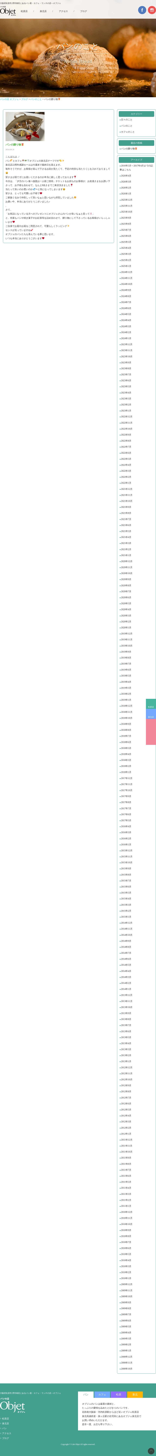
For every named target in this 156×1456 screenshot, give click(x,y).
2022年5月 (126, 459)
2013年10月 (126, 1007)
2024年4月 (126, 320)
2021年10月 (126, 501)
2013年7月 (126, 1025)
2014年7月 (126, 953)
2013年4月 (126, 1043)
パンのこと (126, 126)
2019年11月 (126, 639)
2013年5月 (126, 1037)
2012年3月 (126, 1121)
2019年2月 (126, 694)
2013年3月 (126, 1049)
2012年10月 (126, 1079)
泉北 (135, 1394)
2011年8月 (126, 1164)
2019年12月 (126, 633)
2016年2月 (126, 838)
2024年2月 (126, 332)
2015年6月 (126, 886)
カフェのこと (128, 132)
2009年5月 (126, 1326)
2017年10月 (126, 790)
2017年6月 (126, 814)
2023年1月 (126, 410)
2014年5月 (126, 965)
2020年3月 (126, 615)
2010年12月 (126, 1212)
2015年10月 (126, 862)
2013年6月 (126, 1031)
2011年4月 (126, 1188)
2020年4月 (126, 609)
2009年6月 (126, 1320)
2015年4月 (126, 898)
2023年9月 (126, 362)
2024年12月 (126, 272)
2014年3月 (126, 977)
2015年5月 (126, 892)
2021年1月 (126, 555)
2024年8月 (126, 296)
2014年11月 (126, 929)
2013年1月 (126, 1061)
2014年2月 (126, 983)
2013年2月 (126, 1055)
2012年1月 (126, 1134)
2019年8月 (126, 658)
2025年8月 (126, 224)
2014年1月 (126, 989)
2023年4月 (126, 392)
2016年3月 (126, 832)
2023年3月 (126, 398)
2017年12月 (126, 778)
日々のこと (126, 119)
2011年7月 (126, 1170)
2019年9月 (126, 652)
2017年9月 (126, 796)
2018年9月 (126, 724)
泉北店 (151, 717)
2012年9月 (126, 1085)
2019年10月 (126, 646)
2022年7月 (126, 447)
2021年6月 (126, 525)
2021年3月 (126, 543)
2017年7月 (126, 808)
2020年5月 (126, 603)
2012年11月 (126, 1073)
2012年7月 (126, 1097)
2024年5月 (126, 314)
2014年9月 (126, 941)
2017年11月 (126, 784)
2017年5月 (126, 820)
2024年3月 (126, 326)
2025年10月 (126, 212)
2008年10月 (126, 1369)
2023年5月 (126, 386)
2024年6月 (126, 308)
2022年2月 (126, 477)
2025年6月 (126, 236)
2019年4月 (126, 682)
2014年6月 (126, 959)
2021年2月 (126, 549)
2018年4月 (126, 754)
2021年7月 (126, 519)
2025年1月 (126, 266)
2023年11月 (126, 350)
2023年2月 (126, 404)
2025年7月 (126, 230)
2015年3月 (126, 905)
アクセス (63, 11)
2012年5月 (126, 1109)
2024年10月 (126, 284)
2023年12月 (126, 344)
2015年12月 (126, 850)
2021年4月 (126, 537)
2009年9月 (126, 1302)
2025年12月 (126, 200)
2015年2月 (126, 911)
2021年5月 (126, 531)
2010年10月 (126, 1224)
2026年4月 (126, 176)
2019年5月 (126, 676)
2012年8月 (126, 1091)
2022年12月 (126, 416)
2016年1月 (126, 844)
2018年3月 (126, 760)
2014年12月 (126, 923)
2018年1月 (126, 772)
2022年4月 (126, 465)
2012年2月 (126, 1128)
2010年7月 (126, 1242)
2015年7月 (126, 880)
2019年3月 (126, 688)
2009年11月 (126, 1290)
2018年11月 (126, 712)
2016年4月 (126, 826)
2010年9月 (126, 1230)
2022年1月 (126, 483)
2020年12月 (126, 561)
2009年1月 (126, 1350)
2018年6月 (126, 742)
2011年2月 (126, 1200)
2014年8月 (126, 947)
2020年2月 (126, 621)
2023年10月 (126, 356)
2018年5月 (126, 748)
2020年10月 (126, 573)
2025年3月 (126, 254)
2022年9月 (126, 435)
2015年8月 (126, 875)
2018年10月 (126, 718)
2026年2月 (126, 187)
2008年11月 (126, 1363)
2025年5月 (126, 242)
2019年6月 (126, 670)
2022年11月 (126, 423)
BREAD (151, 732)
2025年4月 (126, 248)
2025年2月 (126, 260)
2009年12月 (126, 1284)
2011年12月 (126, 1140)
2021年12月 (126, 489)
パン (4, 1428)
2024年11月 (126, 278)
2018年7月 (126, 736)
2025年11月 (126, 206)
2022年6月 (126, 453)
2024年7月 (126, 302)
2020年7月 (126, 591)
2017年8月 (126, 802)
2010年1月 (126, 1278)
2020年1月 (126, 627)
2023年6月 (126, 380)
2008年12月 (126, 1357)
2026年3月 (126, 182)
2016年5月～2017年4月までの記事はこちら (136, 167)
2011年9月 (126, 1158)
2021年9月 (126, 507)
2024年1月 (126, 338)
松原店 (151, 707)
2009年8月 (126, 1308)
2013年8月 (126, 1019)
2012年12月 (126, 1067)
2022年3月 (126, 471)
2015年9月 (126, 868)
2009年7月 (126, 1314)
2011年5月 (126, 1182)
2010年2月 (126, 1272)
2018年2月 (126, 766)
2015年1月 (126, 917)
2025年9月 (126, 218)
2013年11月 (126, 1001)
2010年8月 (126, 1236)
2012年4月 (126, 1115)
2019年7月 (126, 664)
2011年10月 (126, 1152)
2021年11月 (126, 495)
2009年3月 (126, 1338)
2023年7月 (126, 374)
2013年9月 (126, 1013)
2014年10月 (126, 935)
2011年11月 (126, 1146)
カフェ (102, 1394)
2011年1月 (126, 1206)
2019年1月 (126, 700)
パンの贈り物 (129, 148)
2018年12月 (126, 706)
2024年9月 (126, 290)
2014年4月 (126, 971)
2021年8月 (126, 513)
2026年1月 (126, 193)
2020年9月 (126, 579)
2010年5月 (126, 1254)
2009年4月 (126, 1332)
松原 (118, 1394)
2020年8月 (126, 585)
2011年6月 (126, 1176)
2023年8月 (126, 368)
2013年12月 (126, 995)
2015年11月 (126, 856)
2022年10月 (126, 429)
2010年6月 (126, 1248)
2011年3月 (126, 1194)
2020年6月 (126, 597)
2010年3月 (126, 1266)
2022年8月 (126, 441)
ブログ (83, 11)
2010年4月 (126, 1260)
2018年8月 (126, 730)
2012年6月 (126, 1103)
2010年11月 (126, 1218)
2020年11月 (126, 567)
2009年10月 (126, 1296)
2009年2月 (126, 1344)
